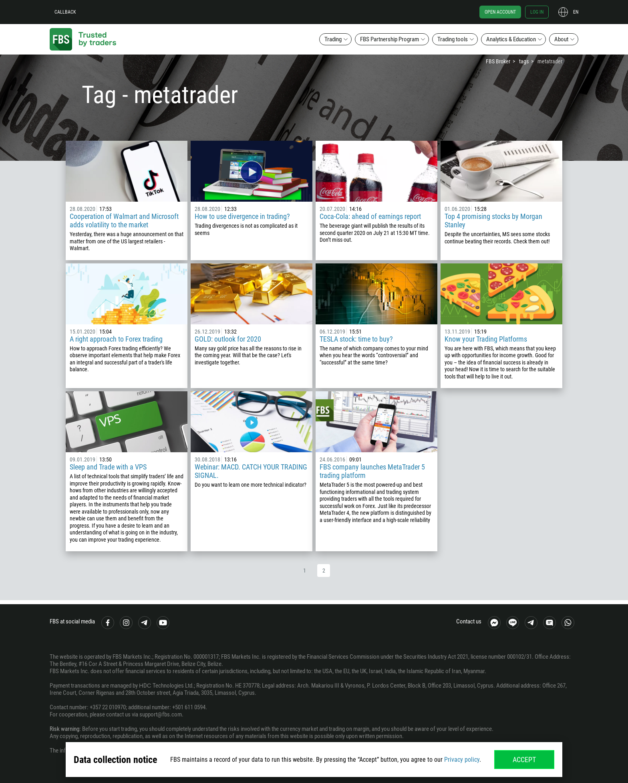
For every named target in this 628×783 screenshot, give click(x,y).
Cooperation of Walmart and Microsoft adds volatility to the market (124, 220)
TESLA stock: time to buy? (356, 339)
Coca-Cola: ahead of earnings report (370, 216)
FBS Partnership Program (389, 39)
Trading (333, 39)
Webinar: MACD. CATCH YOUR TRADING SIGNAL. (251, 471)
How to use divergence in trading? (242, 216)
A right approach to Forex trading (116, 339)
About (561, 39)
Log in (536, 12)
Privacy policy (461, 759)
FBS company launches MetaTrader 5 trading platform (372, 471)
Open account (500, 12)
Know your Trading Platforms (486, 339)
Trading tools (452, 39)
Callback (65, 12)
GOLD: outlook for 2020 (228, 339)
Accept (524, 759)
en (575, 12)
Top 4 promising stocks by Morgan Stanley (493, 220)
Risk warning (64, 728)
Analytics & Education (511, 39)
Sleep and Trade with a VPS (108, 467)
